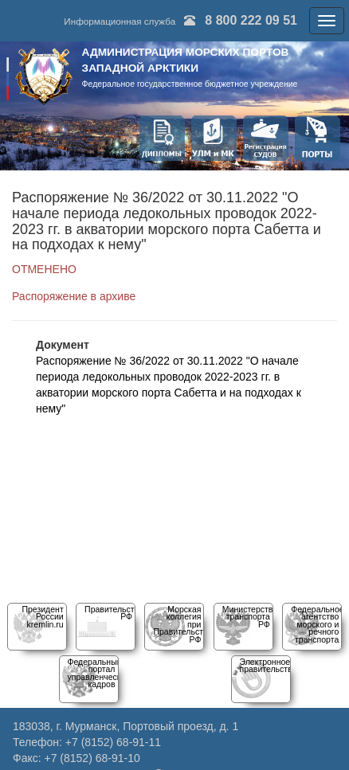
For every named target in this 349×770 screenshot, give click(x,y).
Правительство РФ (113, 612)
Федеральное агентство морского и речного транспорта (317, 624)
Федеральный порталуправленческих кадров (99, 673)
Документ (62, 344)
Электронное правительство (268, 665)
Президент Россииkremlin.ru (42, 616)
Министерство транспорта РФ (249, 616)
